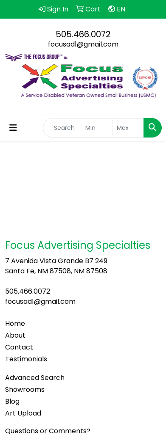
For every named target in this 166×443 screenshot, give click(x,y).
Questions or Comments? (47, 431)
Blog (12, 401)
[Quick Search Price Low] (97, 128)
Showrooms (25, 389)
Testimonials (26, 359)
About (15, 335)
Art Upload (23, 413)
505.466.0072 (83, 34)
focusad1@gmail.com (83, 44)
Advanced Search (35, 377)
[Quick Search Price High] (128, 128)
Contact (19, 347)
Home (15, 323)
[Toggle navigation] (13, 128)
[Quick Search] (62, 128)
